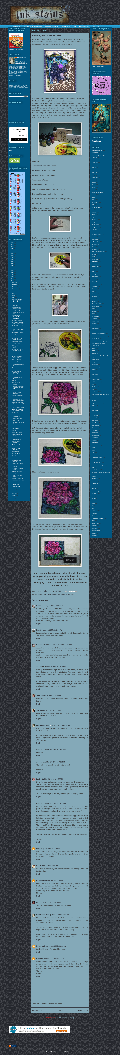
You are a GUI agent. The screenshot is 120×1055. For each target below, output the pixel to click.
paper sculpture (95, 425)
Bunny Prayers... (16, 456)
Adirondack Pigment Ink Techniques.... (17, 415)
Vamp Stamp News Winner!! (16, 461)
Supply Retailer (95, 501)
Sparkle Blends (95, 486)
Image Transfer (95, 328)
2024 (12, 246)
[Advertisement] (28, 1038)
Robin (38, 866)
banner (93, 179)
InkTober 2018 (95, 346)
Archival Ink (36, 175)
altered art (94, 160)
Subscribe (18, 139)
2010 (12, 276)
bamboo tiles (95, 177)
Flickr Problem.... (16, 426)
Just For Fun (49, 185)
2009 (12, 278)
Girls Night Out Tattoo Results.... (17, 383)
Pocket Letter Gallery (84, 26)
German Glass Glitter (97, 303)
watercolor (94, 528)
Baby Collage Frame (17, 341)
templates (94, 513)
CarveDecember (96, 207)
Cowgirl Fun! (15, 430)
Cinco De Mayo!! (16, 453)
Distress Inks (95, 261)
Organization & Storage (97, 403)
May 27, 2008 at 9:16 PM (55, 762)
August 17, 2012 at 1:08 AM (54, 958)
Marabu (94, 369)
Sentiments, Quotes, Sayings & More (33, 26)
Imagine (94, 331)
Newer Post (37, 1010)
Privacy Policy (96, 26)
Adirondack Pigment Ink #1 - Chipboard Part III (18, 403)
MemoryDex (95, 374)
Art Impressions (16, 458)
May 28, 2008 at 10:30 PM (56, 803)
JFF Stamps (95, 350)
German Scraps (95, 306)
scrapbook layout (96, 469)
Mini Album (94, 386)
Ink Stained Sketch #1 (17, 320)
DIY (93, 269)
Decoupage (94, 249)
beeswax (94, 182)
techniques (70, 594)
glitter (93, 313)
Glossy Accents (95, 316)
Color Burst (94, 229)
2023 (12, 248)
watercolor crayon (96, 530)
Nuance (94, 400)
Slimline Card (95, 483)
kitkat (38, 848)
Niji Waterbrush (95, 398)
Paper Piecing (95, 422)
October (14, 286)
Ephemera (94, 288)
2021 (12, 253)
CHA (93, 209)
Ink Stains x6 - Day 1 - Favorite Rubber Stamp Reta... (17, 351)
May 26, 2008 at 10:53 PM (52, 630)
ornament (94, 408)
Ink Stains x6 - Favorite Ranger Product (17, 333)
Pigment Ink (95, 432)
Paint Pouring (95, 413)
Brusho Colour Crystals (97, 192)
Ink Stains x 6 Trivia (16, 343)
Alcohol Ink (42, 594)
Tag (93, 505)
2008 (12, 280)
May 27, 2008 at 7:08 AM (51, 696)
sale (93, 467)
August (14, 291)
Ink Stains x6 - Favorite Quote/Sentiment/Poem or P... (18, 312)
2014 (12, 268)
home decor (95, 326)
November (15, 284)
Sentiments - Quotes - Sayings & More (101, 472)
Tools (93, 515)
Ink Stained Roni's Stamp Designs (100, 341)
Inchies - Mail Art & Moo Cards (99, 336)
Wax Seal (94, 533)
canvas (93, 197)
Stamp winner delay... (17, 336)
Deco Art (94, 246)
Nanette (39, 630)
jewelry (93, 348)
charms (93, 214)
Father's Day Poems (17, 418)
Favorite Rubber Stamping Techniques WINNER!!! (18, 317)
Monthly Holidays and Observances (100, 394)
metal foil (94, 377)
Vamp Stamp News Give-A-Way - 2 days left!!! (18, 481)
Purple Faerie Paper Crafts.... (17, 435)
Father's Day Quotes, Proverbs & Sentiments (18, 399)
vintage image (95, 523)
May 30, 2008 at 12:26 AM (50, 848)
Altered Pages (95, 165)
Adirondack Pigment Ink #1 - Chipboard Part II (18, 406)
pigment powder (96, 435)
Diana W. (39, 958)
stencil (93, 496)
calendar (94, 194)
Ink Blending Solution (40, 170)
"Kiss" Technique (16, 451)
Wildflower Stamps (16, 354)
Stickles (94, 498)
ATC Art (14, 380)
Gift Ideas (94, 311)
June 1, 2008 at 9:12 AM (50, 866)
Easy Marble (95, 281)
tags (93, 508)
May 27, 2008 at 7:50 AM (51, 710)
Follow (10, 150)
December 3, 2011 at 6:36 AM (55, 946)
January (14, 495)
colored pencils (95, 232)
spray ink (94, 488)
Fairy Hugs (94, 294)
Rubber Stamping (58, 594)
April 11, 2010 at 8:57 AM (61, 915)
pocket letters (95, 437)
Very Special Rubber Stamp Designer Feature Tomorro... (17, 300)
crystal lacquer (95, 244)
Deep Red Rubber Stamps (98, 251)
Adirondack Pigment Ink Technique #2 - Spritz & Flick (17, 387)
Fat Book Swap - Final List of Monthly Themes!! (17, 465)
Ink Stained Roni (42, 725)
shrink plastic (95, 481)
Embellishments (96, 284)
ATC (93, 175)
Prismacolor (95, 442)
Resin (93, 450)
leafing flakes (95, 362)
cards (93, 204)
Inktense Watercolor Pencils (98, 343)
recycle (93, 447)
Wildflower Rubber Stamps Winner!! (16, 308)
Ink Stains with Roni (15, 26)
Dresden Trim (95, 276)
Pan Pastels (95, 415)
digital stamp (95, 259)
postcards (94, 440)
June (13, 295)
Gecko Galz (95, 296)
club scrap (94, 219)
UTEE (93, 520)
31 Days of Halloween (97, 150)
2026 (12, 242)
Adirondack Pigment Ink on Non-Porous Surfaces (17, 392)
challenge (94, 212)
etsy (93, 291)
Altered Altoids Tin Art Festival (69, 26)
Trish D (39, 696)
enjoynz (59, 1051)
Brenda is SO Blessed (45, 645)
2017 (12, 261)
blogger (93, 187)
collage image (95, 224)
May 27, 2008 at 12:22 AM (63, 645)
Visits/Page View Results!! (16, 449)
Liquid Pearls (95, 364)
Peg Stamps (95, 430)
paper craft (94, 418)
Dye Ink (94, 279)
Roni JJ (39, 902)
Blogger (74, 1051)
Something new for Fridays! (16, 368)
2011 (12, 274)
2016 (12, 263)
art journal (94, 172)
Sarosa (39, 710)
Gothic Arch (94, 318)
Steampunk (94, 493)
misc (93, 389)
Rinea (93, 455)
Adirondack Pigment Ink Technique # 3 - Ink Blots (17, 377)
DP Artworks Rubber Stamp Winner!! (17, 357)
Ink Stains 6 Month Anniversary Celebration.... (16, 372)
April (13, 489)
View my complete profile (15, 75)
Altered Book (95, 162)
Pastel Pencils (95, 427)
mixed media (95, 391)
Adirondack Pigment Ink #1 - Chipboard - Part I (18, 410)
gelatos (93, 298)
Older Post (83, 1010)
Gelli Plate (94, 301)
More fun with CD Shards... (16, 442)
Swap (93, 503)
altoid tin (94, 167)
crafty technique (96, 241)
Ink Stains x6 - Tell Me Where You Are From (17, 323)
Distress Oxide (95, 264)
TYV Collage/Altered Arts (98, 518)
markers (94, 372)
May (13, 297)
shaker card (95, 478)
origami (93, 405)
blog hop (94, 184)
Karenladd (40, 606)
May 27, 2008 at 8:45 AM (61, 725)
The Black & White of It (17, 325)
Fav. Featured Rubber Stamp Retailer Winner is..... (18, 329)
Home (60, 1010)
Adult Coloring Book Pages (98, 155)
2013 (12, 270)
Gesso (93, 308)
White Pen (94, 535)
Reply (38, 624)
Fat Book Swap (15, 484)
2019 (12, 257)
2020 (12, 255)
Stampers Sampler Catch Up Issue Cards (18, 438)
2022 (12, 251)
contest (93, 237)
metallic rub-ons (96, 379)
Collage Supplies (96, 227)
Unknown (40, 880)
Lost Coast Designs (96, 367)
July (13, 293)
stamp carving (95, 491)
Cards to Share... (16, 420)
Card (49, 594)
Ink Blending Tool (96, 338)
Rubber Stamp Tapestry (97, 460)
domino (93, 271)
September (15, 288)
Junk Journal (95, 353)
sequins (94, 476)
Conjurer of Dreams (96, 234)
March (14, 491)
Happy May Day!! (16, 486)
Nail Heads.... (15, 428)
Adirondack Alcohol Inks (41, 166)
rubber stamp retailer (97, 457)
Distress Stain (95, 266)
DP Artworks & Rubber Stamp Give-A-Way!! (17, 396)
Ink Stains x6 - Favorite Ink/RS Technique (17, 339)
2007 (12, 498)
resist (93, 452)
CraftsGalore (95, 239)
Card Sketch (95, 202)
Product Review (95, 445)
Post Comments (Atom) (65, 1018)
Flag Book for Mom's (17, 432)
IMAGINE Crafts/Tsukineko (98, 333)
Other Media (95, 410)
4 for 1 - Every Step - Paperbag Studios (17, 360)
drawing (94, 274)
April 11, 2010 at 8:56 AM (52, 902)
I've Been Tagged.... (17, 412)
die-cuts (94, 254)
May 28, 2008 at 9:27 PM (53, 779)
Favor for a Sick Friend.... (18, 478)
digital (93, 256)
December (15, 282)
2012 (12, 272)
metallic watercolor (96, 382)
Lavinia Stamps (95, 359)
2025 (12, 244)
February (14, 493)
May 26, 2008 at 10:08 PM (54, 606)
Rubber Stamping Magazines (99, 465)
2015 (12, 265)
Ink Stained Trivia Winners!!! (16, 304)
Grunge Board (95, 321)
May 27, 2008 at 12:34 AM (56, 667)
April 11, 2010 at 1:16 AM (53, 880)
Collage (94, 222)
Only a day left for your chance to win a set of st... (18, 364)
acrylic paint (95, 152)
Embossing (94, 286)
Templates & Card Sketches (51, 26)
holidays (94, 323)
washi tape (94, 525)
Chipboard (94, 217)
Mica (93, 384)
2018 (12, 259)
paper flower (95, 420)
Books (93, 189)
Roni (26, 87)
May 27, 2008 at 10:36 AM (56, 749)
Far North (40, 779)
